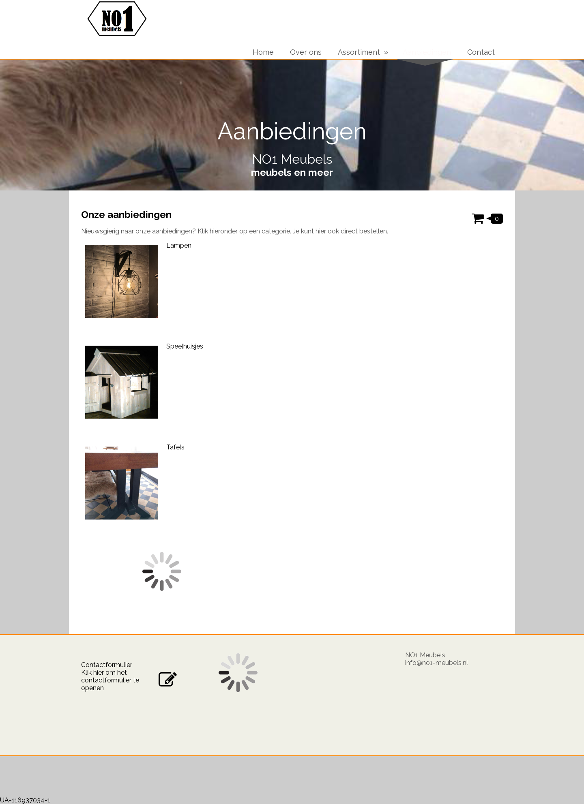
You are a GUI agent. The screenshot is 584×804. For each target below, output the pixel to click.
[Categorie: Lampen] (292, 286)
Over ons (306, 52)
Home (263, 52)
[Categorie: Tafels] (292, 487)
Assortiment (359, 52)
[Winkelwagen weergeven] (487, 218)
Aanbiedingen (427, 52)
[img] (292, 124)
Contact (481, 52)
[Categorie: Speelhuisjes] (292, 386)
